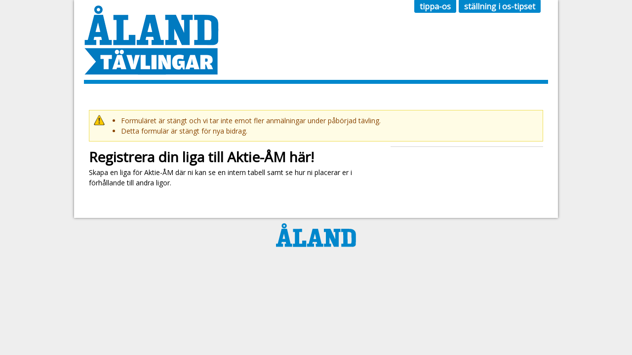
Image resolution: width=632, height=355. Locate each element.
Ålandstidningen (316, 235)
